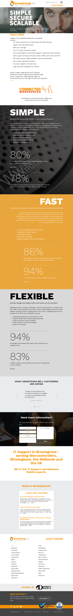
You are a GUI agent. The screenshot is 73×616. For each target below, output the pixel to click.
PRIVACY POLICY (38, 611)
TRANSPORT (14, 566)
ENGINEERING (41, 548)
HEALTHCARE (14, 575)
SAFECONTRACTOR (43, 559)
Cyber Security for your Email (30, 507)
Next (56, 395)
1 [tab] (34, 406)
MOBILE (13, 559)
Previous (16, 395)
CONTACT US (41, 564)
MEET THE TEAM (42, 557)
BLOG (39, 573)
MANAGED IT (14, 548)
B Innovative (60, 611)
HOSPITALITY (14, 578)
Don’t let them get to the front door (32, 496)
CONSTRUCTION (42, 550)
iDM (57, 611)
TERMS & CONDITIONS (44, 568)
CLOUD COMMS (15, 555)
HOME (12, 546)
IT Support (14, 550)
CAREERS (40, 562)
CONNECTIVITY (15, 557)
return (12, 80)
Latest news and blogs (37, 493)
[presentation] (30, 440)
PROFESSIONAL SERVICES (17, 573)
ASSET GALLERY (45, 611)
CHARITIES (14, 564)
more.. (33, 502)
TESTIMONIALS (42, 555)
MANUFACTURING (15, 571)
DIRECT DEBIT (41, 571)
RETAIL (40, 546)
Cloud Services (15, 553)
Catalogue (41, 575)
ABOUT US (41, 553)
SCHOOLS (13, 562)
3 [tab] (39, 406)
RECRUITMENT (15, 568)
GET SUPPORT (43, 598)
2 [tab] (36, 406)
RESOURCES (41, 566)
